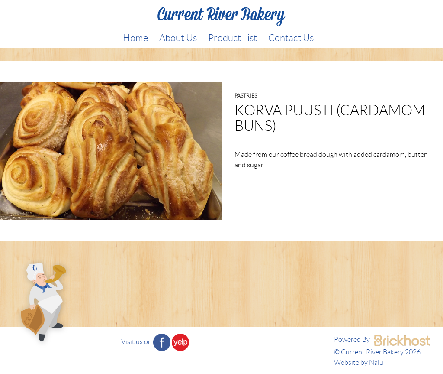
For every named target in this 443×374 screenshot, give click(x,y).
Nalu (376, 362)
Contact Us (291, 38)
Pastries (245, 95)
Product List (232, 38)
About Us (178, 38)
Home (135, 38)
